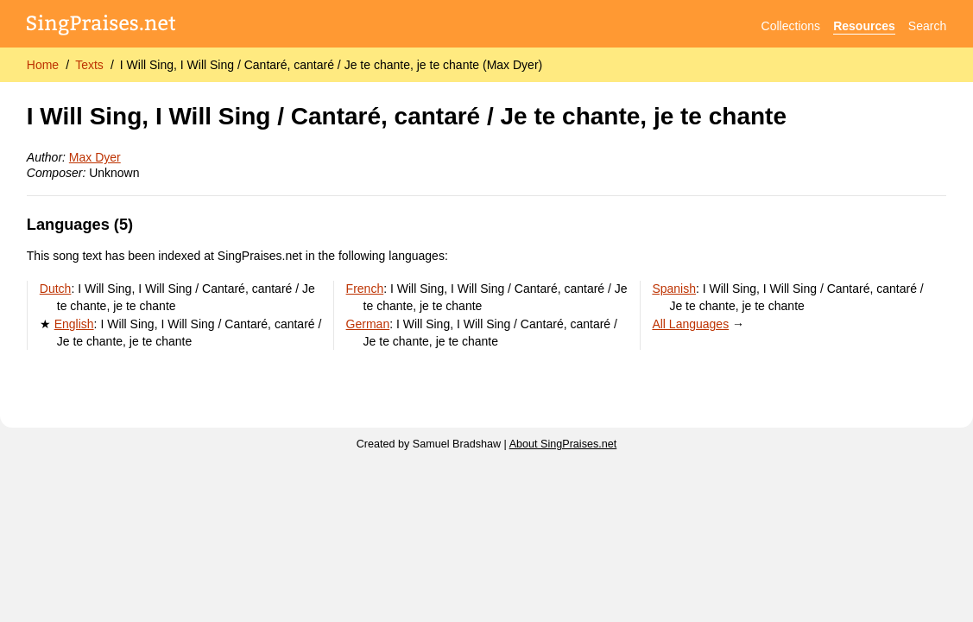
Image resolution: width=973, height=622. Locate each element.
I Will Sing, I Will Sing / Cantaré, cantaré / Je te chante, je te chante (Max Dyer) (331, 65)
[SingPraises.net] (101, 26)
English (74, 324)
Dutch (56, 288)
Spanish (674, 288)
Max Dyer (95, 157)
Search (927, 26)
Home (43, 65)
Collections (790, 26)
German (368, 324)
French (365, 288)
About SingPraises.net (563, 444)
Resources (864, 26)
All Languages (690, 324)
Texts (89, 65)
